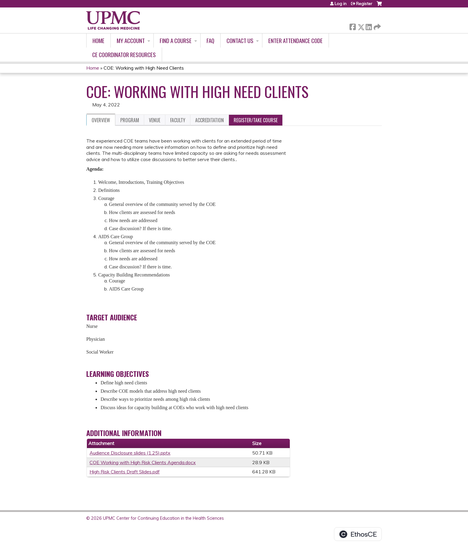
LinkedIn (369, 25)
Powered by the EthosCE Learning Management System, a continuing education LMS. (358, 534)
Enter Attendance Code (295, 40)
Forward (377, 25)
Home (98, 40)
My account (131, 40)
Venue (154, 120)
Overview (101, 120)
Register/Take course (256, 120)
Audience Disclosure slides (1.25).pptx (130, 453)
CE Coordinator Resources (124, 54)
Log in (341, 3)
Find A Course (176, 40)
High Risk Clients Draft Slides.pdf (125, 472)
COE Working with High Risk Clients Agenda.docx (143, 462)
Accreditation (209, 120)
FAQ (210, 40)
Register (364, 3)
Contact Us (240, 40)
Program (129, 120)
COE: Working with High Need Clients (144, 68)
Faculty (177, 120)
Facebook (352, 25)
